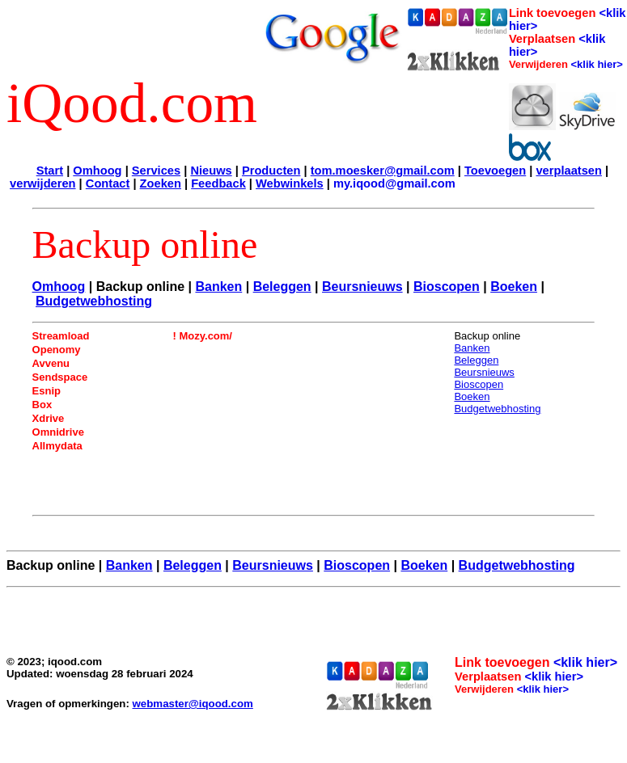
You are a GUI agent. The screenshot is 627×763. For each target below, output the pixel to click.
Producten (271, 170)
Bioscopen (446, 286)
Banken (218, 286)
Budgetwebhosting (94, 301)
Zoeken (160, 183)
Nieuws (210, 170)
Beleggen (282, 286)
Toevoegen (495, 170)
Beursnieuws (362, 286)
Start (49, 170)
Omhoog (97, 170)
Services (156, 170)
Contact (108, 183)
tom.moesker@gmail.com (383, 170)
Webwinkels (290, 183)
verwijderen (42, 183)
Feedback (218, 183)
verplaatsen (568, 170)
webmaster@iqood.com (193, 704)
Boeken (513, 286)
